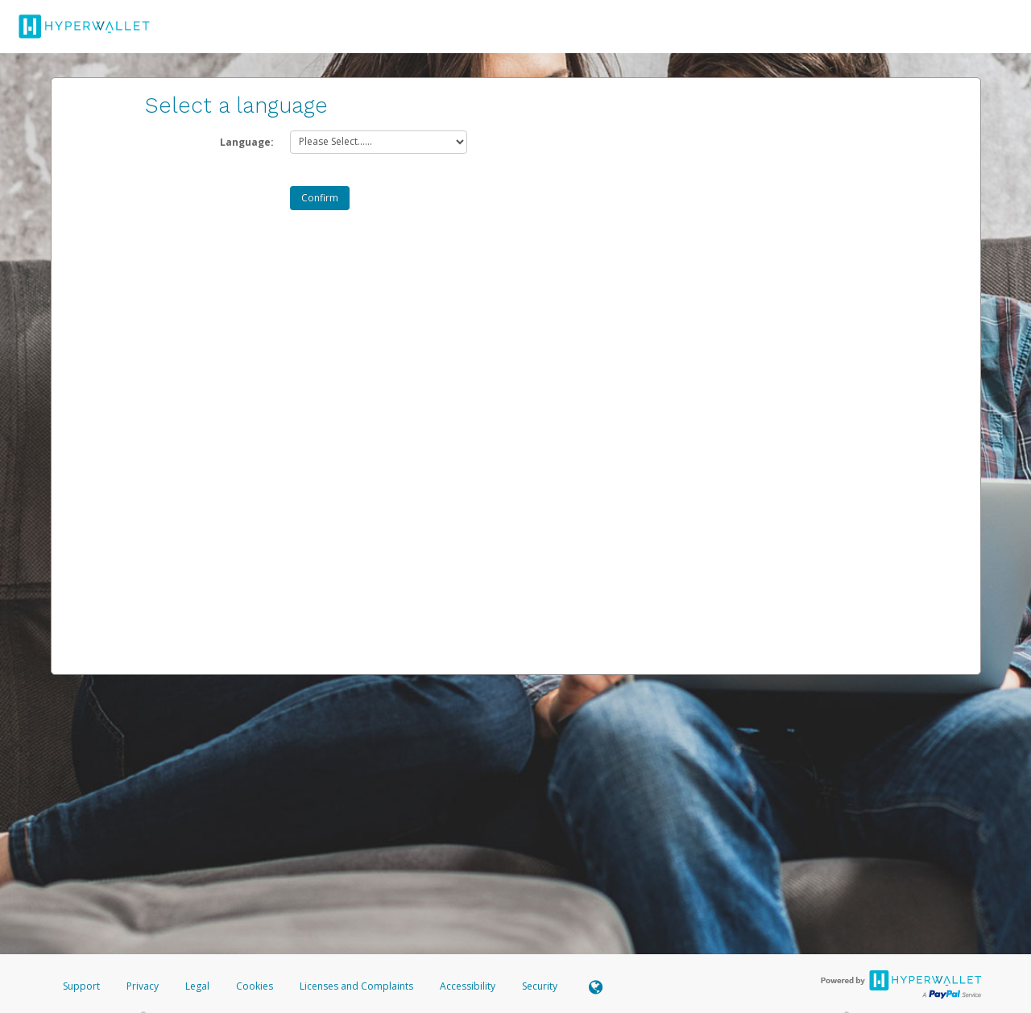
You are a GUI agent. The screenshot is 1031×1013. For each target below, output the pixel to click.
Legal (197, 986)
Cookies (254, 986)
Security (539, 986)
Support (81, 986)
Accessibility (467, 986)
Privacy (142, 986)
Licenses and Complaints (358, 986)
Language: (247, 142)
